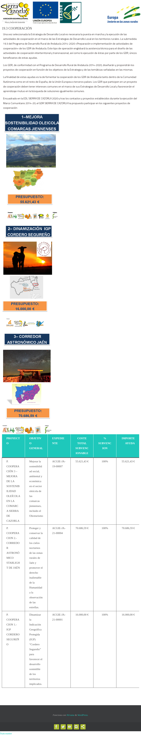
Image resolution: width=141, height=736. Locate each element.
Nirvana (70, 715)
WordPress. (82, 715)
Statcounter (6, 733)
